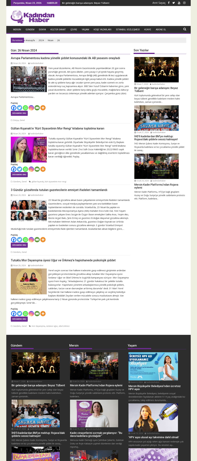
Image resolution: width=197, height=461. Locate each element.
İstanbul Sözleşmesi (128, 29)
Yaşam (85, 29)
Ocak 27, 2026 (166, 88)
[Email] (37, 107)
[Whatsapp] (25, 107)
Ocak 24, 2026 (166, 117)
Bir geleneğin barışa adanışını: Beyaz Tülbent (81, 3)
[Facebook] (13, 107)
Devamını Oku (19, 113)
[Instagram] (31, 107)
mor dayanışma (38, 326)
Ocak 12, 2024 (162, 406)
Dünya (42, 29)
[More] (43, 107)
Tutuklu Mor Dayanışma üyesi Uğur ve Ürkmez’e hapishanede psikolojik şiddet (63, 260)
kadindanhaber (35, 63)
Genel (22, 120)
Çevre (73, 29)
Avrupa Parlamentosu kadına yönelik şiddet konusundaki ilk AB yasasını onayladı (65, 58)
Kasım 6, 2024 (162, 354)
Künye (147, 29)
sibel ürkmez (64, 326)
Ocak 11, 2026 (103, 415)
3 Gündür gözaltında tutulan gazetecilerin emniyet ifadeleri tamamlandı (59, 190)
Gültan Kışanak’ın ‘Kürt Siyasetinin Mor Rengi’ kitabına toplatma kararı (57, 128)
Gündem (30, 29)
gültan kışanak (38, 181)
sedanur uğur (52, 326)
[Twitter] (19, 107)
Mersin (17, 29)
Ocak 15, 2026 (103, 383)
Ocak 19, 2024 (162, 383)
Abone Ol (161, 29)
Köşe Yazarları (102, 29)
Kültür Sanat (58, 29)
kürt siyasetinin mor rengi (55, 181)
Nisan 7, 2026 (165, 58)
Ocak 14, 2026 (45, 406)
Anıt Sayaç (159, 3)
